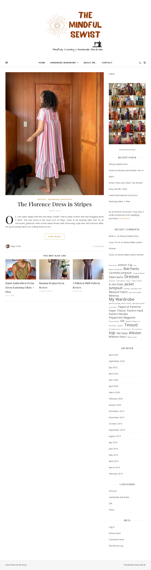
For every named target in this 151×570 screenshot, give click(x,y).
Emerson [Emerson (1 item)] (112, 281)
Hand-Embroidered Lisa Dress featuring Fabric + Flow (19, 287)
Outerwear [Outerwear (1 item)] (113, 307)
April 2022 (113, 373)
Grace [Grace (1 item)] (128, 281)
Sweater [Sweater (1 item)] (120, 326)
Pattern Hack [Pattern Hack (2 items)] (135, 310)
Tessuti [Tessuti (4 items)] (131, 325)
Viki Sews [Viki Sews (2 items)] (122, 333)
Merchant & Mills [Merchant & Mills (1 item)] (135, 292)
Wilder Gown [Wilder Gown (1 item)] (132, 337)
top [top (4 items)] (112, 332)
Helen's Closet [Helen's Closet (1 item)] (137, 281)
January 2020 (115, 404)
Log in (111, 527)
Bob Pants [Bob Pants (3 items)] (131, 269)
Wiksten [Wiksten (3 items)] (135, 333)
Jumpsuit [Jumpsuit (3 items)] (116, 288)
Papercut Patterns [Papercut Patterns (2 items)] (129, 307)
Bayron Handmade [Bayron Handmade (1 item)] (115, 269)
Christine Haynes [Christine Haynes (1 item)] (139, 273)
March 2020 (114, 392)
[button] (115, 89)
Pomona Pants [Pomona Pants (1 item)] (114, 321)
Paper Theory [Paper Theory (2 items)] (117, 310)
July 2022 (113, 367)
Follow (112, 73)
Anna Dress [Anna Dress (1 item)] (113, 265)
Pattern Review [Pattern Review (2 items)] (118, 314)
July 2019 (113, 442)
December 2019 (116, 411)
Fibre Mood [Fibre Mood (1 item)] (120, 281)
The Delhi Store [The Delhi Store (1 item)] (114, 329)
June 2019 (113, 448)
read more (54, 236)
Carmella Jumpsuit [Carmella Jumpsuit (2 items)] (120, 273)
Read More (124, 218)
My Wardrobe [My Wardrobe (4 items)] (121, 299)
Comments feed (116, 539)
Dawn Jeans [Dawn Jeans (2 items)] (116, 277)
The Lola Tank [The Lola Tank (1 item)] (137, 329)
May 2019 (113, 454)
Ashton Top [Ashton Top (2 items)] (125, 265)
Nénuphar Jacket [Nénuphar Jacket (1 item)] (138, 303)
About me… (90, 62)
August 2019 (115, 436)
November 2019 (116, 417)
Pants (111, 509)
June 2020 (113, 379)
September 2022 (117, 361)
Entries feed (114, 533)
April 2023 (113, 354)
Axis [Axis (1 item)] (135, 265)
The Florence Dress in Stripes (55, 204)
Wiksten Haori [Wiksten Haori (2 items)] (117, 336)
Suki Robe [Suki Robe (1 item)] (112, 326)
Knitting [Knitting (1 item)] (126, 289)
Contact (107, 62)
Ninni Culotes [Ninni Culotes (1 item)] (126, 303)
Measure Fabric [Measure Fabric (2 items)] (118, 292)
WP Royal (22, 565)
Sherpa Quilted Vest (118, 164)
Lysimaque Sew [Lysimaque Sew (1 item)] (135, 289)
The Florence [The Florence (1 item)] (126, 329)
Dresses (41, 199)
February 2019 (116, 473)
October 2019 (115, 423)
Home (42, 62)
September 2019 (117, 429)
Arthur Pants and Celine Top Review (126, 182)
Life (110, 503)
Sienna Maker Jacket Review (131, 254)
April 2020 (113, 386)
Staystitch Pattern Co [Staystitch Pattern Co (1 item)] (133, 321)
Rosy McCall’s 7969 (118, 189)
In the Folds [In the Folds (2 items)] (116, 284)
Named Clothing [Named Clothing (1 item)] (114, 303)
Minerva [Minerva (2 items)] (114, 295)
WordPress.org (116, 545)
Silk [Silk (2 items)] (122, 321)
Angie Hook (16, 246)
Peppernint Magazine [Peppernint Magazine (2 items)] (122, 317)
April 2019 (113, 461)
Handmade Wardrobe (63, 62)
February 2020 (116, 398)
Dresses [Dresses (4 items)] (131, 276)
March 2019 (114, 467)
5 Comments (98, 246)
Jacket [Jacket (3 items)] (129, 284)
